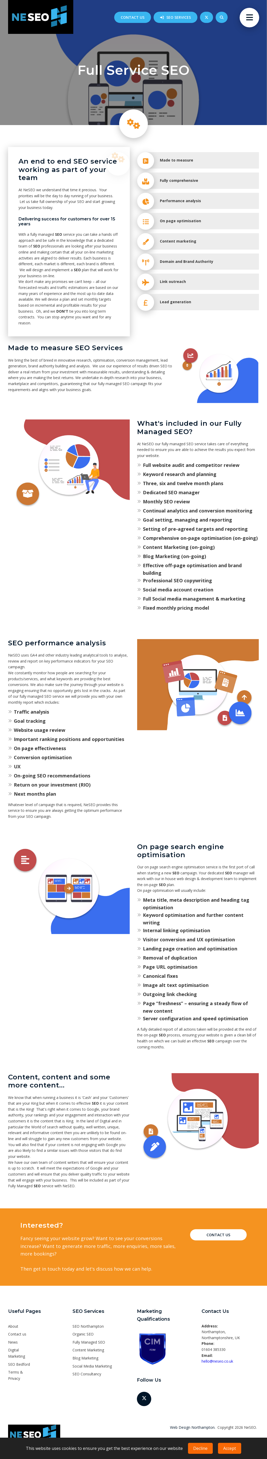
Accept (229, 1448)
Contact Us (218, 1234)
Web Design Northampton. (192, 1427)
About (13, 1326)
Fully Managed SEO (88, 1342)
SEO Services (178, 17)
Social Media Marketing (92, 1366)
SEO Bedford (19, 1364)
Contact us (132, 17)
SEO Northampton (88, 1326)
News (13, 1342)
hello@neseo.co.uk (217, 1361)
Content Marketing (88, 1349)
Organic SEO (83, 1334)
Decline (200, 1448)
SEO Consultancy (86, 1373)
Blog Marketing (85, 1358)
